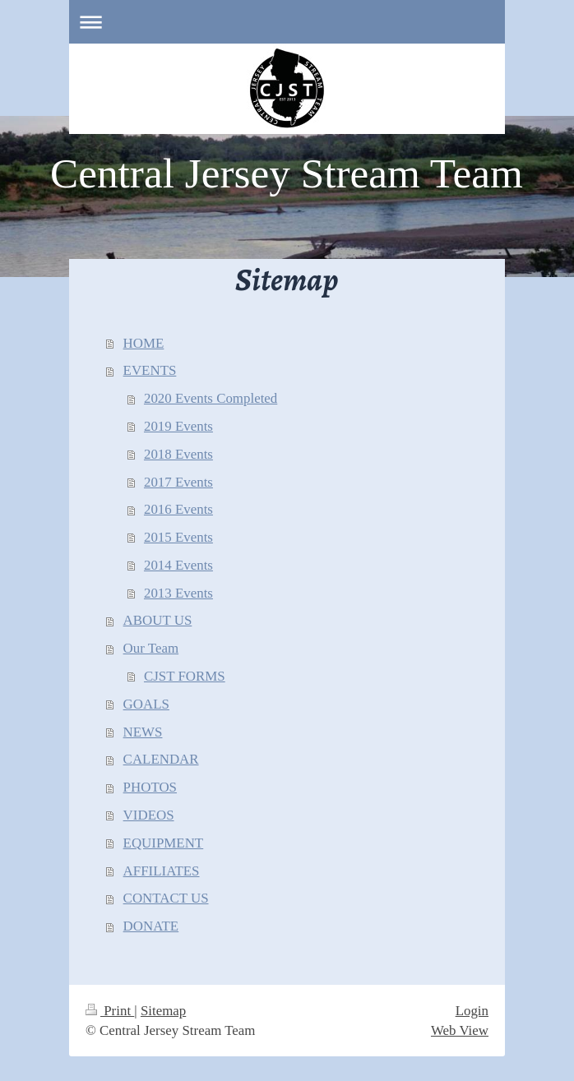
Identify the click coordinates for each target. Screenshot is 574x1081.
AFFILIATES (161, 871)
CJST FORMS (184, 676)
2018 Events (178, 454)
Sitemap (163, 1011)
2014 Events (178, 565)
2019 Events (178, 426)
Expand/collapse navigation (287, 21)
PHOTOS (150, 787)
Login (472, 1011)
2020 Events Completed (210, 398)
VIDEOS (148, 815)
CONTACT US (166, 898)
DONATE (151, 926)
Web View (459, 1030)
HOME (143, 343)
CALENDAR (161, 759)
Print (110, 1011)
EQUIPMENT (163, 843)
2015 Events (178, 537)
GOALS (146, 704)
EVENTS (150, 370)
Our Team (150, 648)
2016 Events (178, 509)
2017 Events (178, 482)
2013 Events (178, 593)
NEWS (143, 732)
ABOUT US (157, 620)
